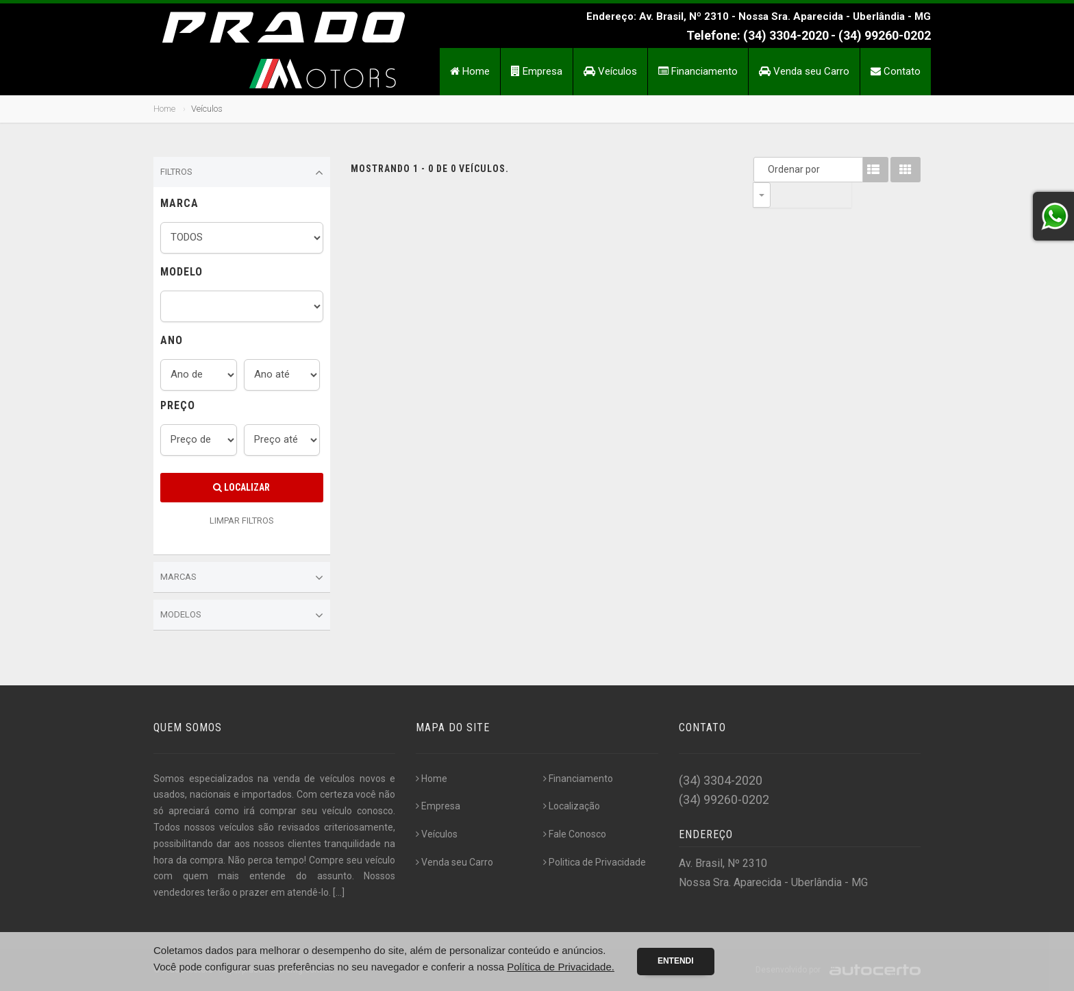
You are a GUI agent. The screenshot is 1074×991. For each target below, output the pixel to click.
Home (470, 71)
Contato (896, 71)
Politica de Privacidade (594, 862)
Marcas (241, 578)
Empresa (536, 71)
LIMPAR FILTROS (242, 520)
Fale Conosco (574, 834)
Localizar (241, 487)
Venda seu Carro (804, 71)
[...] (339, 892)
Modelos (241, 615)
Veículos (610, 71)
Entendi (676, 961)
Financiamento (698, 71)
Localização (571, 805)
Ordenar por (765, 169)
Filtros (241, 173)
